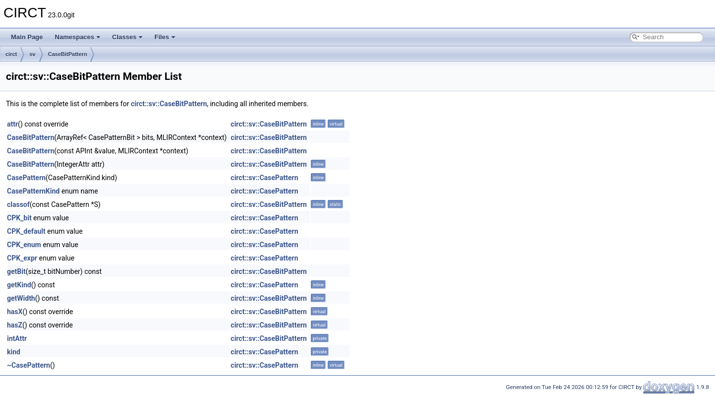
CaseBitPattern (67, 54)
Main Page (27, 37)
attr (12, 124)
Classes (127, 37)
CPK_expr (22, 258)
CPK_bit (19, 218)
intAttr (17, 338)
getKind (19, 285)
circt (11, 54)
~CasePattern (28, 365)
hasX (14, 312)
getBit (16, 271)
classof (18, 204)
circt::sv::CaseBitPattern (169, 104)
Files (164, 37)
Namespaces (77, 37)
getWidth (21, 298)
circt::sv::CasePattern (264, 178)
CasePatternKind (33, 191)
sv (32, 54)
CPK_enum (24, 245)
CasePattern (26, 178)
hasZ (14, 325)
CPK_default (26, 231)
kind (13, 352)
